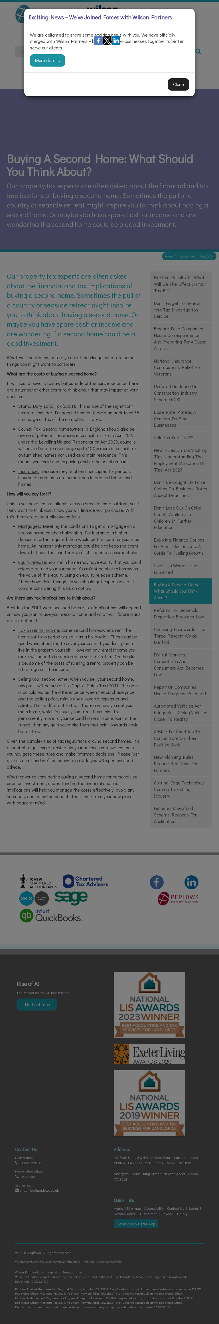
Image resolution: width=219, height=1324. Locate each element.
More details (47, 60)
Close (178, 84)
